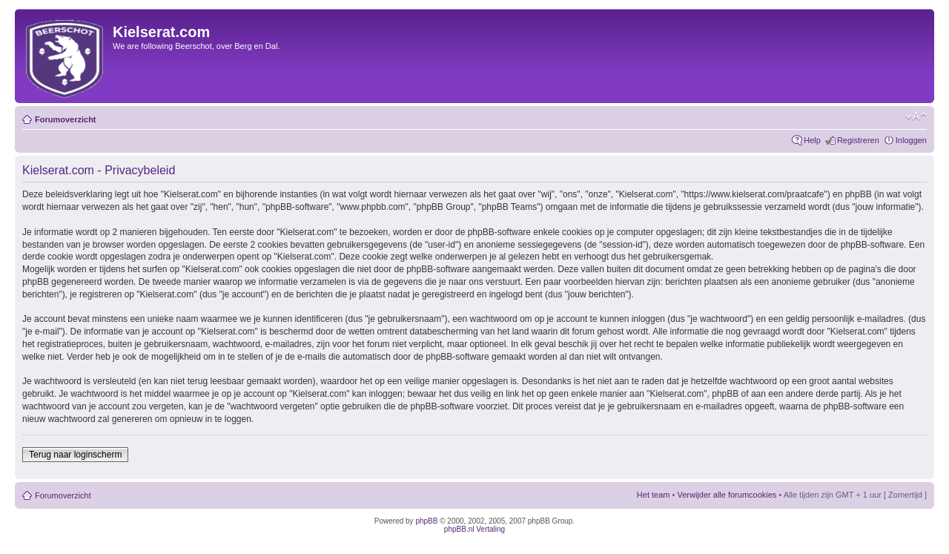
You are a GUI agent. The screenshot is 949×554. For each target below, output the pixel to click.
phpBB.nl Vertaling (474, 529)
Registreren (858, 140)
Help (812, 140)
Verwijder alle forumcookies (726, 494)
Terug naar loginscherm (75, 454)
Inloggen (911, 140)
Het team (653, 494)
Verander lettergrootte (916, 116)
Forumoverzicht (65, 119)
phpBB (426, 521)
